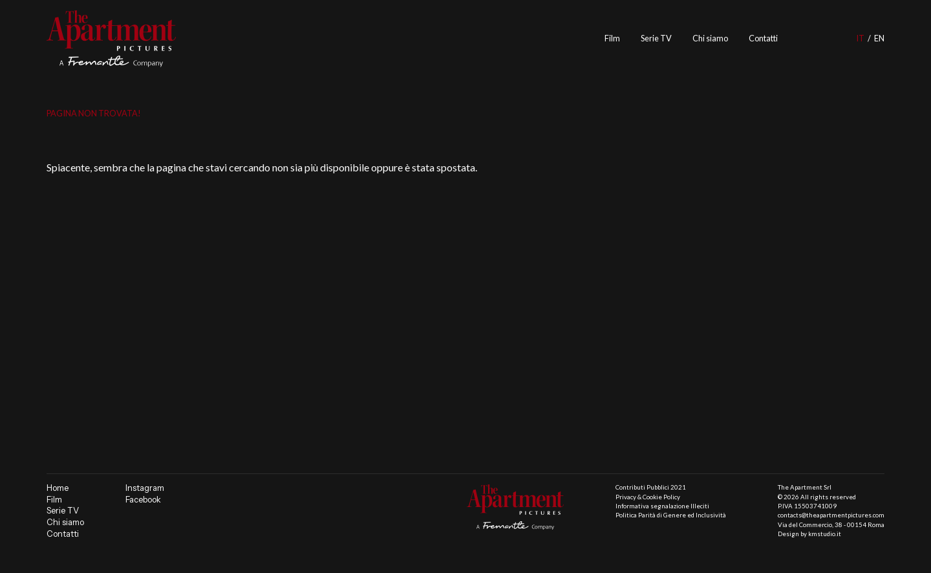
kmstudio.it (824, 533)
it (860, 38)
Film (612, 38)
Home (58, 488)
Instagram (144, 488)
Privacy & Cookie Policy (647, 497)
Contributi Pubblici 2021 (650, 487)
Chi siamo (710, 38)
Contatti (763, 38)
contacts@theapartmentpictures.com (831, 515)
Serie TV (656, 38)
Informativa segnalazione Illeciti (662, 506)
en (879, 38)
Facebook (143, 499)
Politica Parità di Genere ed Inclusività (670, 515)
